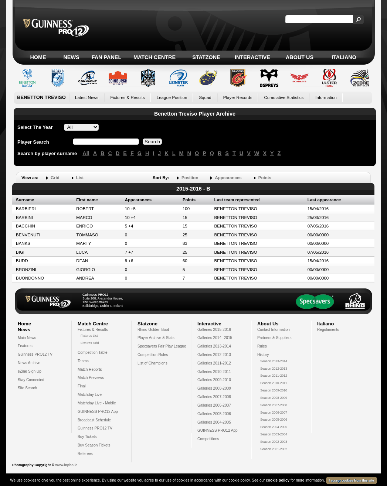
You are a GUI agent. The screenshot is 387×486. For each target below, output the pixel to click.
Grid (55, 177)
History (263, 355)
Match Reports (90, 369)
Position (189, 177)
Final (82, 386)
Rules (262, 346)
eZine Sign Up (29, 371)
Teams (83, 361)
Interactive (252, 57)
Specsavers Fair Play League (162, 346)
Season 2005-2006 (273, 419)
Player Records (237, 97)
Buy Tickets (87, 437)
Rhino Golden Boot (153, 330)
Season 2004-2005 (273, 427)
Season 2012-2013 (273, 368)
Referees (85, 454)
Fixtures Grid (90, 343)
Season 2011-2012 (273, 375)
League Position (172, 97)
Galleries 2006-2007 (214, 405)
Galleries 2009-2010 (214, 380)
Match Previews (91, 378)
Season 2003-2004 (273, 434)
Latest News (86, 97)
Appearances (228, 177)
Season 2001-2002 (273, 449)
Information (326, 97)
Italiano (344, 57)
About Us (299, 57)
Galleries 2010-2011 (214, 372)
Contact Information (273, 330)
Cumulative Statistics (283, 97)
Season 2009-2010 (273, 390)
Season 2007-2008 (273, 405)
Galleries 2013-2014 (214, 346)
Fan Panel (106, 57)
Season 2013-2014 (273, 361)
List (80, 177)
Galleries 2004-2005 (214, 422)
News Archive (29, 363)
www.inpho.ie (66, 465)
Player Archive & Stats (156, 338)
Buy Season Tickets (94, 445)
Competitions (208, 439)
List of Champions (152, 363)
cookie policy (277, 480)
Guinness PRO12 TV (35, 354)
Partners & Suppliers (274, 338)
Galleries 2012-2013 (214, 355)
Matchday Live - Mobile (97, 403)
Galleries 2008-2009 (214, 388)
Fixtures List (89, 336)
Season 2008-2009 (273, 398)
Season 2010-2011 (273, 383)
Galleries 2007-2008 (214, 397)
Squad (205, 97)
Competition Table (93, 352)
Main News (27, 338)
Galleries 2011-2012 (214, 363)
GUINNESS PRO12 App (98, 412)
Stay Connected (31, 380)
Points (264, 177)
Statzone (206, 57)
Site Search (27, 388)
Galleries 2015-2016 (214, 330)
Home (38, 57)
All (85, 153)
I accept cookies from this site (351, 480)
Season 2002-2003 (273, 442)
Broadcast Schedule (94, 420)
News (71, 57)
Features (25, 346)
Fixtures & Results (127, 97)
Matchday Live (90, 395)
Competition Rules (153, 355)
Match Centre (154, 57)
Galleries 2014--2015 (214, 338)
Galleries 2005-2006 (214, 414)
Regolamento (328, 330)
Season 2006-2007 (273, 412)
